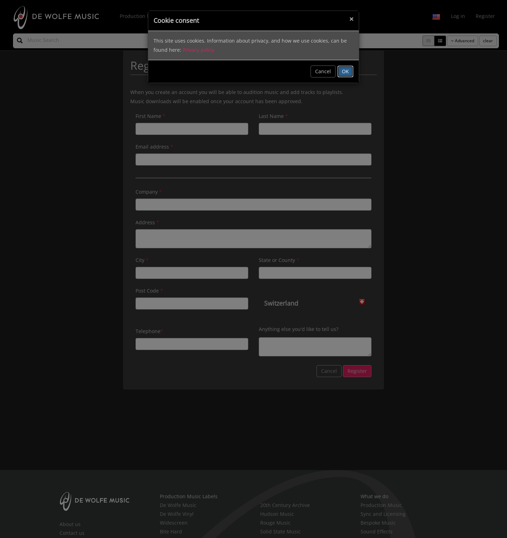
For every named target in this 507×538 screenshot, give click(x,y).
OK (345, 71)
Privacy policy (198, 49)
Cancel (323, 71)
